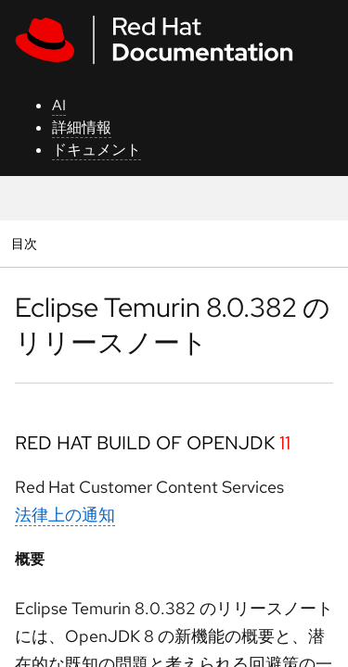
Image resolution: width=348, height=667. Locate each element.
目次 (26, 243)
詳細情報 (81, 127)
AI (59, 105)
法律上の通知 (65, 514)
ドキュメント (96, 149)
